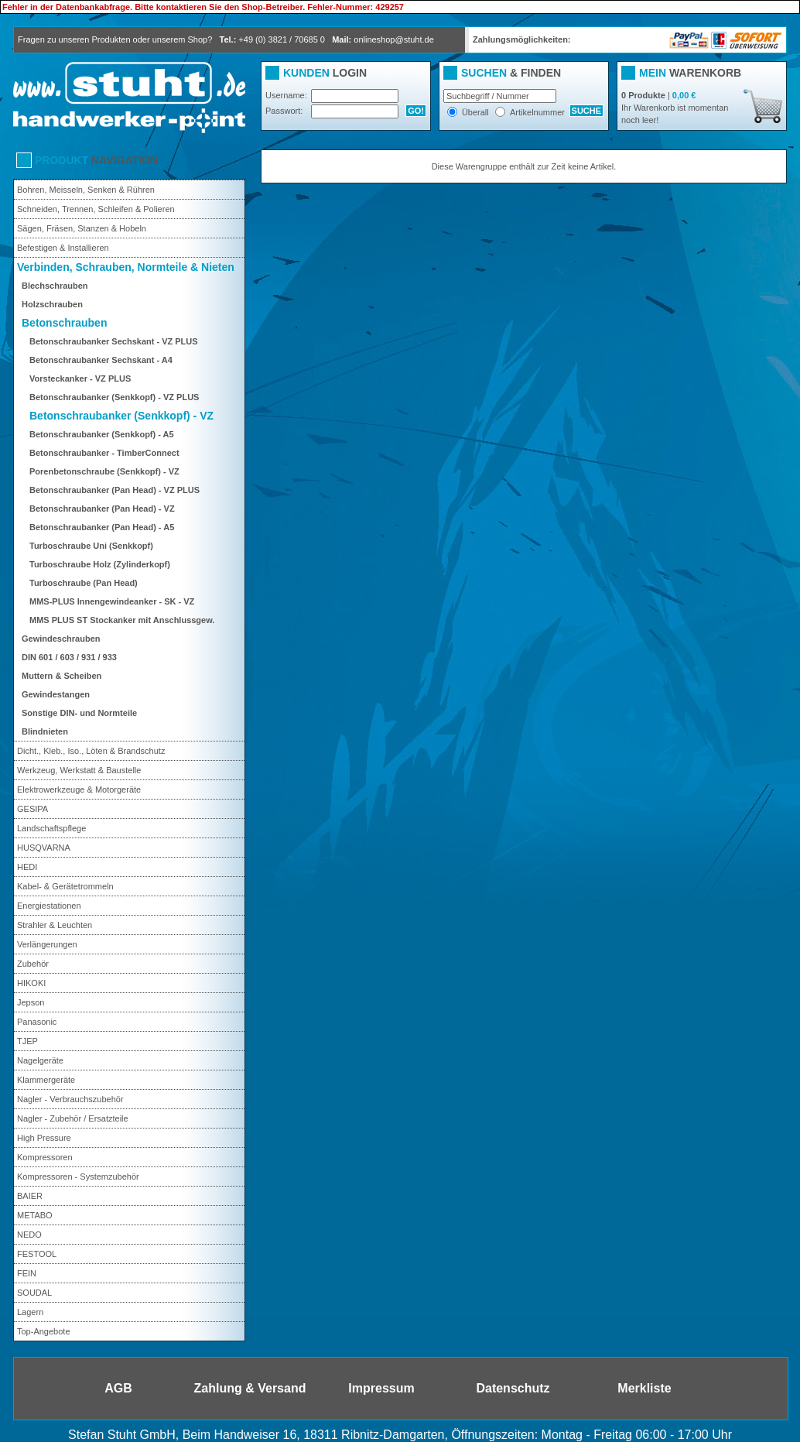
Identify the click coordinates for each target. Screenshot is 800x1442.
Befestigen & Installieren (63, 247)
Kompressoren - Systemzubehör (78, 1176)
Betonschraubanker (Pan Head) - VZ (102, 508)
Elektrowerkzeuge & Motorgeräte (79, 789)
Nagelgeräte (40, 1060)
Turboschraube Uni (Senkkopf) (91, 545)
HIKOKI (31, 983)
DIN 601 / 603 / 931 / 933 (69, 657)
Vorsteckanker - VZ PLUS (80, 378)
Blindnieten (45, 731)
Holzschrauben (52, 304)
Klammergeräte (46, 1079)
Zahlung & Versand (250, 1388)
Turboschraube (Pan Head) (83, 582)
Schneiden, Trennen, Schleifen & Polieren (96, 209)
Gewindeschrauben (61, 638)
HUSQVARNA (43, 847)
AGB (118, 1388)
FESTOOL (36, 1254)
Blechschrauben (55, 285)
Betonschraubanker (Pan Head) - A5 (101, 527)
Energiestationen (49, 905)
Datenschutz (512, 1388)
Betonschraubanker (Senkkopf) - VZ (121, 415)
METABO (35, 1215)
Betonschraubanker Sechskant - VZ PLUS (113, 341)
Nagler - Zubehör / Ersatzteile (72, 1118)
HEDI (27, 867)
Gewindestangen (56, 694)
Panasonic (36, 1021)
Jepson (30, 1002)
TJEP (27, 1041)
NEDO (29, 1234)
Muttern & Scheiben (61, 675)
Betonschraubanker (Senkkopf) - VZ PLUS (114, 397)
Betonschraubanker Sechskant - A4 (101, 360)
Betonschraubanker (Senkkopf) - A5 (101, 434)
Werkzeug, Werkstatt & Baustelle (79, 770)
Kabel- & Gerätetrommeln (65, 886)
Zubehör (33, 963)
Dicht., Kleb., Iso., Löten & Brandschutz (91, 750)
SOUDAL (34, 1292)
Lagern (30, 1312)
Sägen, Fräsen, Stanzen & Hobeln (81, 228)
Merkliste (644, 1388)
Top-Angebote (43, 1331)
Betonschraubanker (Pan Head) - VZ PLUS (114, 490)
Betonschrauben (64, 323)
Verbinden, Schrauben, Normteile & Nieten (125, 267)
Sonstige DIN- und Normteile (79, 713)
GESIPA (32, 808)
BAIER (30, 1196)
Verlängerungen (47, 944)
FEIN (26, 1273)
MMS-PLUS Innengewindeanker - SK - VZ (111, 601)
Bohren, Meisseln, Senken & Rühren (86, 189)
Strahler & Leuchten (54, 925)
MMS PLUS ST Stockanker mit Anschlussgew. (121, 620)
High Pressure (44, 1137)
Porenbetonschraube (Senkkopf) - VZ (104, 471)
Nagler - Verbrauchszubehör (70, 1099)
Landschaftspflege (51, 828)
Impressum (381, 1388)
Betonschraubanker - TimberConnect (104, 452)
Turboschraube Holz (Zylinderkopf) (99, 564)
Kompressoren (45, 1157)
